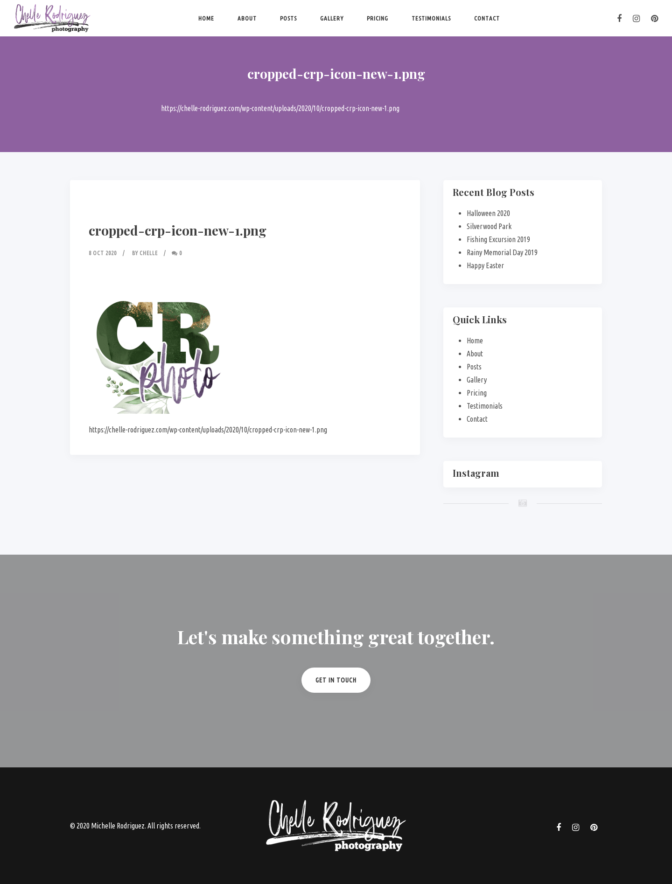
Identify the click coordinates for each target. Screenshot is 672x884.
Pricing (377, 18)
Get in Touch (336, 680)
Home (206, 18)
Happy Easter (485, 265)
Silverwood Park (489, 226)
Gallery (331, 18)
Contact (487, 18)
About (247, 18)
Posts (288, 18)
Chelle (149, 253)
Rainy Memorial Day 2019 (502, 252)
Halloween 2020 (488, 213)
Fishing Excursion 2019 (498, 239)
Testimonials (431, 18)
